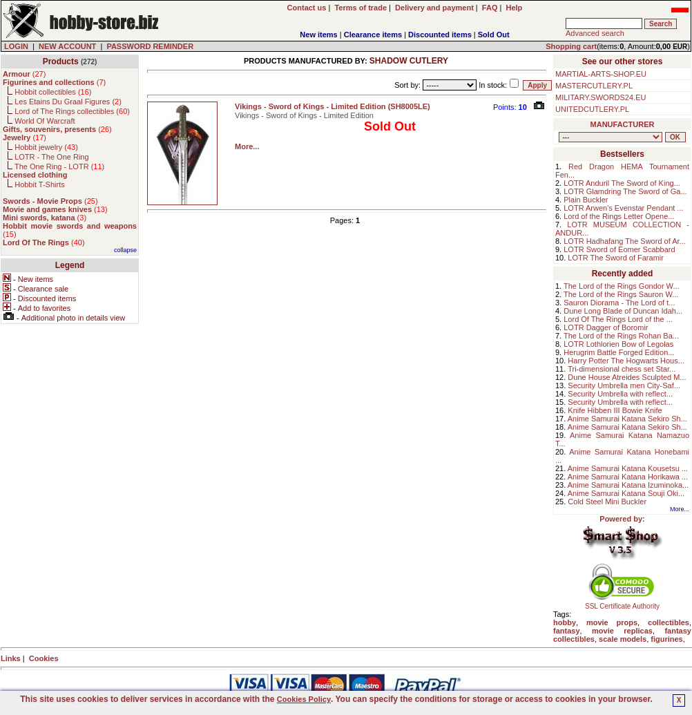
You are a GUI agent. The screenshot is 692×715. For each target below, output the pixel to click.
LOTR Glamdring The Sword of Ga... (625, 191)
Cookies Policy (304, 699)
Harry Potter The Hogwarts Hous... (626, 360)
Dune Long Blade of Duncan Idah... (623, 311)
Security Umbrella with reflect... (620, 394)
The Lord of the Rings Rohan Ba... (621, 336)
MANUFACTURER (622, 124)
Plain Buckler (586, 200)
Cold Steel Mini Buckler (607, 501)
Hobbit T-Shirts (40, 184)
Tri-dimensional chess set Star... (621, 369)
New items (318, 34)
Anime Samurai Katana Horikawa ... (628, 477)
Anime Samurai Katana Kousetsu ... (628, 468)
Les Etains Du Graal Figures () (68, 101)
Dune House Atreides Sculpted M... (627, 377)
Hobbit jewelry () (46, 147)
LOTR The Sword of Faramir (616, 258)
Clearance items (373, 34)
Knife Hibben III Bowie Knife (615, 410)
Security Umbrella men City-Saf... (624, 385)
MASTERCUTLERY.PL (594, 86)
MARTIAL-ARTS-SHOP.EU (600, 74)
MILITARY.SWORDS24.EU (600, 97)
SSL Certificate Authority (623, 603)
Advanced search (595, 33)
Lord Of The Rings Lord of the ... (618, 319)
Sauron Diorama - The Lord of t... (619, 302)
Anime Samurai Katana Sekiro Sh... (627, 418)
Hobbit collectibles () (53, 92)
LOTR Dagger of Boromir (606, 327)
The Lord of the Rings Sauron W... (621, 294)
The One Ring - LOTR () (59, 166)
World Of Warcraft (45, 121)
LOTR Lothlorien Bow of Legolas (618, 344)
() (24, 74)
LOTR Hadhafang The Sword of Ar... (625, 241)
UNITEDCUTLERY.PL (592, 109)
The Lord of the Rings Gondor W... (622, 286)
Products (61, 61)
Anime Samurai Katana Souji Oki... (626, 493)
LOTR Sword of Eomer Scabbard (619, 249)
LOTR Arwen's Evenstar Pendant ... (623, 208)
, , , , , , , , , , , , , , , (610, 137)
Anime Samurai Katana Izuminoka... (628, 485)
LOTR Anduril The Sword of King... (622, 183)
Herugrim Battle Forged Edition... (619, 352)
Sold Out (494, 34)
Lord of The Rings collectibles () (72, 111)
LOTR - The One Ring (51, 157)
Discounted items (440, 34)
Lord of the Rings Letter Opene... (619, 216)
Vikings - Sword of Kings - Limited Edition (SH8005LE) (332, 106)
